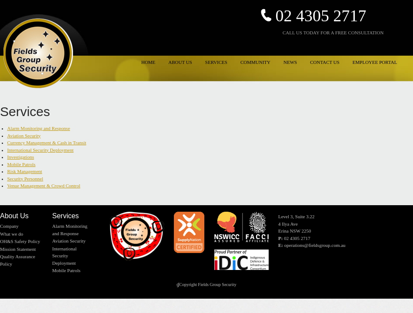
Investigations (20, 157)
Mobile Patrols (21, 164)
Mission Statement (18, 249)
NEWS (290, 62)
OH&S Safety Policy (20, 241)
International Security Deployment (40, 150)
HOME (148, 62)
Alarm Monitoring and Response (38, 128)
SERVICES (216, 62)
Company (9, 226)
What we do (11, 233)
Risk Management (24, 171)
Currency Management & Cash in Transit (47, 142)
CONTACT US (325, 62)
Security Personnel (25, 178)
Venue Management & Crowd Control (43, 185)
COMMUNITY (255, 62)
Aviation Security (24, 135)
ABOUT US (180, 62)
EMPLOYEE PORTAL (375, 62)
